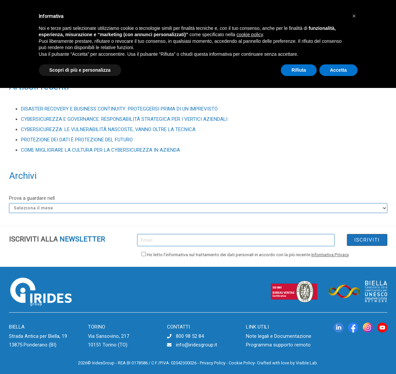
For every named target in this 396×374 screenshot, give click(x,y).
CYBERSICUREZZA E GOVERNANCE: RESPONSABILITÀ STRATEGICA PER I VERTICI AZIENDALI (124, 119)
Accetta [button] (338, 70)
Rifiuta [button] (298, 70)
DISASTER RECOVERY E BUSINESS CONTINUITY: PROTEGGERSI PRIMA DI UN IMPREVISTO (119, 109)
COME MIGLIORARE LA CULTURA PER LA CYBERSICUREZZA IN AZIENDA (100, 150)
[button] (354, 16)
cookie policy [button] (249, 34)
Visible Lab (306, 362)
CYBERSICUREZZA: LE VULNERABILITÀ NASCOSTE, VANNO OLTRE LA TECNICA (108, 129)
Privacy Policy (212, 362)
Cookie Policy (242, 362)
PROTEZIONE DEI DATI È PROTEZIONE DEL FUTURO (77, 140)
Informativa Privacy (330, 254)
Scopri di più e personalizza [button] (80, 70)
